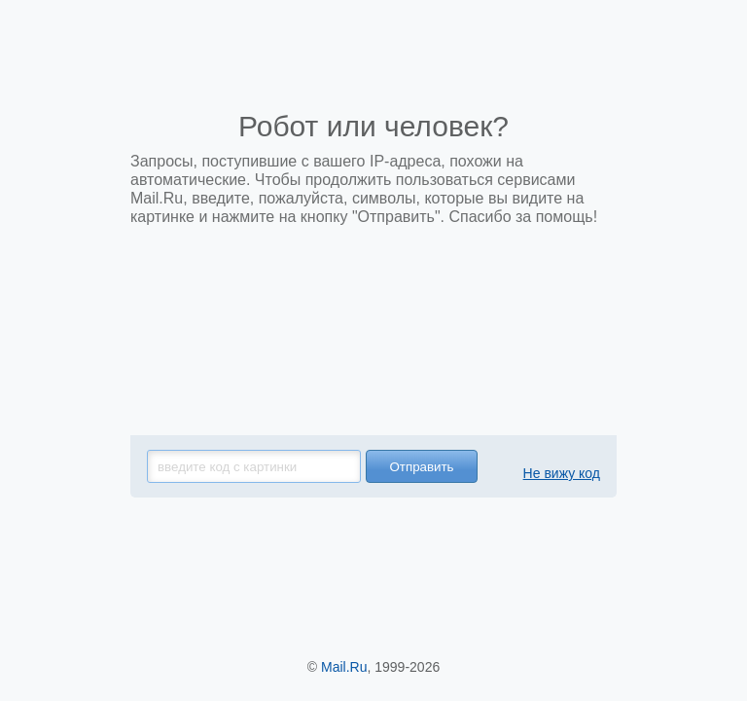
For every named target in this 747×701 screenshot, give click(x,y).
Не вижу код (561, 473)
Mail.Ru (344, 667)
